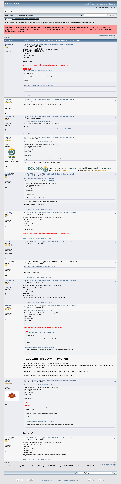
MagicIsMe (8, 137)
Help (14, 18)
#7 (115, 243)
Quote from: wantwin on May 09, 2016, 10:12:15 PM (38, 310)
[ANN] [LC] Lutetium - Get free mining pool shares (37, 96)
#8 (115, 263)
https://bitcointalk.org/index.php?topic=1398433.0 (58, 129)
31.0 (26, 15)
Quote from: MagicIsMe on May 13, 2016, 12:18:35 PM (39, 178)
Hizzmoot (8, 306)
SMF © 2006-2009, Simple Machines (68, 480)
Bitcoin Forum (8, 23)
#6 (115, 213)
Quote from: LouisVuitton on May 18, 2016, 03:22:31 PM (39, 266)
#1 (115, 45)
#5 (115, 175)
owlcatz (7, 380)
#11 (115, 381)
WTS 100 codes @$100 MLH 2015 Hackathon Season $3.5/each (71, 23)
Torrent (31, 15)
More (36, 18)
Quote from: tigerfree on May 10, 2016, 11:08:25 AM (38, 121)
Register (30, 18)
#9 (115, 281)
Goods (34, 23)
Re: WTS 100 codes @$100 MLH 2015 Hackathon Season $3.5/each (51, 213)
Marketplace (26, 23)
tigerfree (8, 99)
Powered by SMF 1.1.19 (49, 480)
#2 (115, 100)
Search (19, 18)
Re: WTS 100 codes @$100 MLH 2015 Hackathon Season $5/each (50, 99)
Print (114, 37)
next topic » (113, 35)
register (28, 12)
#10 (115, 306)
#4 (115, 138)
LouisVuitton (9, 242)
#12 (115, 439)
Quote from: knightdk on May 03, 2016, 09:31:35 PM (38, 85)
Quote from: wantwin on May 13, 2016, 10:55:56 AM (38, 141)
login (22, 12)
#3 (115, 117)
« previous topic (103, 35)
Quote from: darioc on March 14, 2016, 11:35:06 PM (38, 70)
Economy (18, 23)
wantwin (8, 44)
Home (9, 18)
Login (24, 18)
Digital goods (42, 23)
